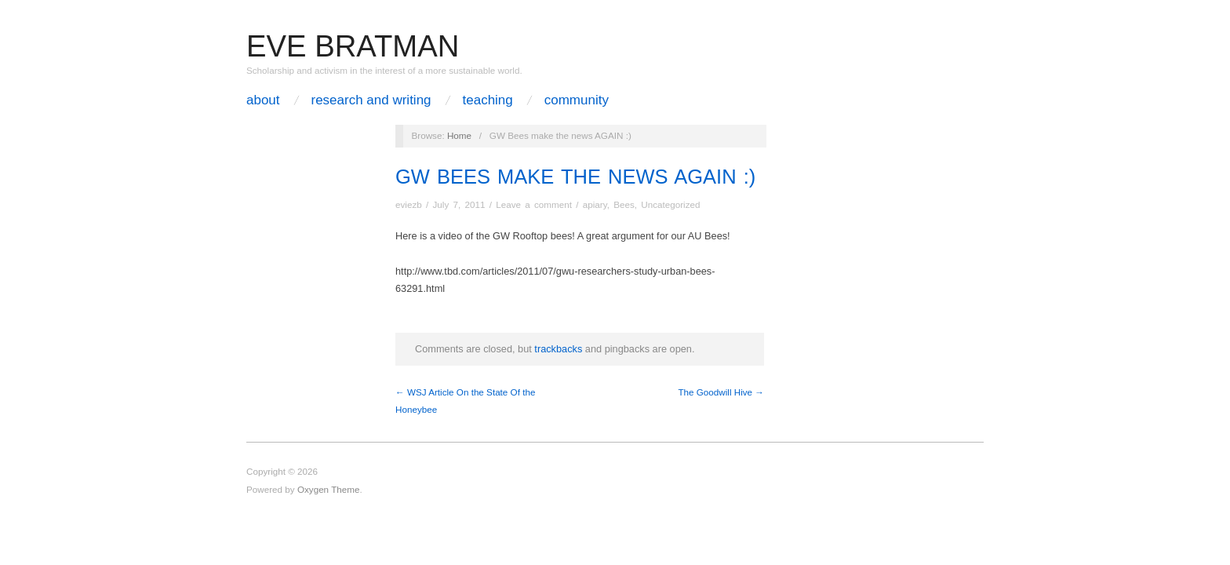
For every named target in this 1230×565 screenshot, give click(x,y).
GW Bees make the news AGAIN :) (575, 177)
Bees (624, 204)
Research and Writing (371, 100)
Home (459, 135)
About (263, 100)
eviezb (408, 204)
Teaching (488, 100)
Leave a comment (534, 204)
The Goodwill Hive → (721, 392)
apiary (595, 204)
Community (576, 100)
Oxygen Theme (328, 489)
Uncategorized (670, 204)
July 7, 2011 (458, 204)
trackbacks (558, 349)
